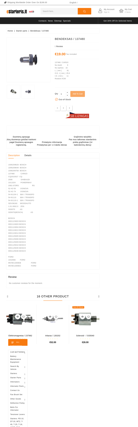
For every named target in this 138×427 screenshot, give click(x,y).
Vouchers (43, 394)
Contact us (87, 399)
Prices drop (65, 366)
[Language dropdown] (74, 2)
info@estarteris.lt (18, 379)
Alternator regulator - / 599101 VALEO (20, 240)
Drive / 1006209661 (23, 173)
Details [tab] (60, 155)
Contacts (42, 21)
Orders (42, 380)
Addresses (43, 390)
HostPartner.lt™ (40, 424)
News (50, 21)
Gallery (85, 390)
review (91, 46)
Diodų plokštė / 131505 (25, 186)
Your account (47, 360)
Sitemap (58, 21)
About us (86, 380)
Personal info (44, 366)
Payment (86, 385)
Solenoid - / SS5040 (118, 336)
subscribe (118, 388)
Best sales (65, 376)
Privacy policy (88, 371)
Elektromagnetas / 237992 (53, 336)
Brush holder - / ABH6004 (25, 159)
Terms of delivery (90, 366)
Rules (84, 376)
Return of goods (89, 394)
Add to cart (110, 94)
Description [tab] (46, 155)
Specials (67, 21)
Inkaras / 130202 (85, 336)
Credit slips (44, 385)
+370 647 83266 (18, 373)
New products (66, 371)
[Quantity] (95, 94)
